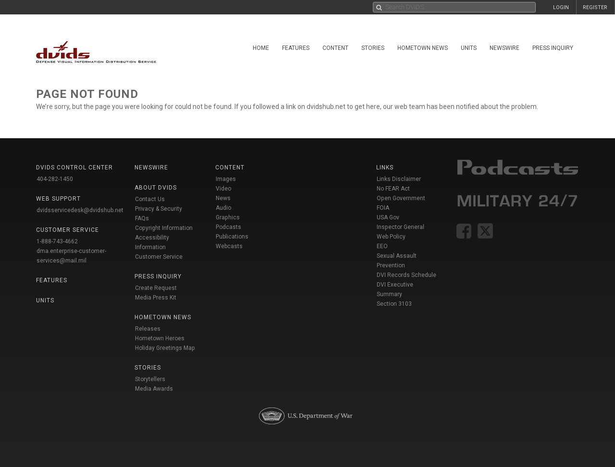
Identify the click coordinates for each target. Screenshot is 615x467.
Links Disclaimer (399, 179)
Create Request (156, 288)
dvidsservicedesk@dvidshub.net (80, 210)
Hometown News (422, 48)
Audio (223, 207)
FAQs (142, 218)
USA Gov (388, 217)
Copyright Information (164, 228)
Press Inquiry (552, 48)
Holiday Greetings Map (165, 348)
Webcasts (229, 246)
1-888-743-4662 (57, 241)
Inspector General (400, 227)
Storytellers (150, 379)
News (223, 198)
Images (226, 179)
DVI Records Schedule (406, 275)
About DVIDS (156, 187)
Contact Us (150, 199)
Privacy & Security (158, 208)
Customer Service (159, 256)
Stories (372, 48)
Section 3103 (394, 303)
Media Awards (154, 388)
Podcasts (228, 227)
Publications (232, 236)
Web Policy (391, 236)
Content (335, 48)
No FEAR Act (393, 188)
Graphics (228, 217)
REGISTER (595, 7)
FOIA (383, 207)
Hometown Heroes (159, 338)
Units (469, 48)
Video (223, 188)
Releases (147, 328)
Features (295, 48)
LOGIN (561, 7)
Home (261, 48)
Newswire (504, 48)
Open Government (401, 198)
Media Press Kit (155, 297)
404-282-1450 (55, 179)
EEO (382, 246)
